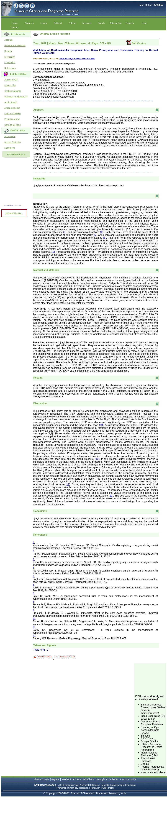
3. (34, 559)
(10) (52, 252)
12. (34, 635)
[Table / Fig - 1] (41, 649)
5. (34, 576)
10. (34, 618)
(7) (140, 240)
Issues (43, 23)
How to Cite (10, 85)
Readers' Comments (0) (16, 96)
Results (8, 51)
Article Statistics (12, 108)
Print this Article (11, 119)
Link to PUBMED (12, 113)
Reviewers (87, 23)
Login (144, 23)
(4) (101, 232)
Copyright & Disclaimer (107, 779)
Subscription (115, 23)
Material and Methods (15, 45)
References (10, 68)
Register (130, 23)
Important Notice (13, 213)
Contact (14, 27)
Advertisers (9, 136)
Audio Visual (10, 102)
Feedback (66, 779)
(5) (95, 235)
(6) (104, 237)
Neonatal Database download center (118, 785)
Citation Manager (12, 91)
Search (101, 23)
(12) (111, 495)
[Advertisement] (150, 678)
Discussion (9, 57)
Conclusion (9, 62)
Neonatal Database (89, 785)
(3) (64, 232)
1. (34, 542)
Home (15, 23)
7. (34, 593)
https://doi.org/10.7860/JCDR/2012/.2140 (77, 58)
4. (34, 567)
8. (34, 601)
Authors (72, 23)
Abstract (8, 40)
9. (34, 610)
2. (34, 551)
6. (34, 584)
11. (34, 627)
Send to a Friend (12, 125)
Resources (9, 148)
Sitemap (38, 779)
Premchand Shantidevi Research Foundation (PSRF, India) (85, 788)
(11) (68, 484)
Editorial (58, 23)
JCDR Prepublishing (68, 785)
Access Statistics (12, 142)
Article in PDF (11, 79)
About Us (29, 23)
